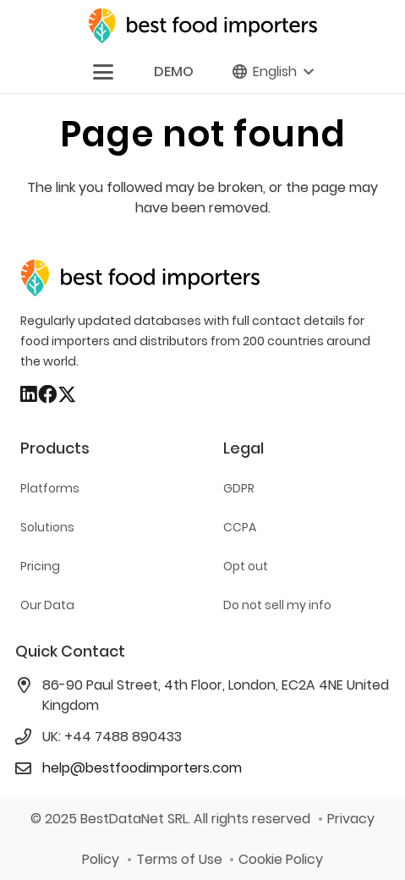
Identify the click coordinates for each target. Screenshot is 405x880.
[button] (103, 72)
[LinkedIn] (28, 394)
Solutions (47, 527)
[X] (66, 395)
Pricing (40, 566)
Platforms (49, 488)
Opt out (245, 566)
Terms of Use (179, 859)
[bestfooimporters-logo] (202, 26)
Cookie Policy (280, 859)
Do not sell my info (277, 605)
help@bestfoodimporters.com (142, 768)
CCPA (239, 527)
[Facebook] (47, 394)
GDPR (238, 488)
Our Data (47, 605)
